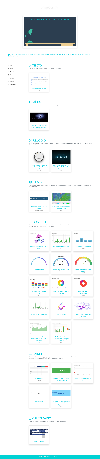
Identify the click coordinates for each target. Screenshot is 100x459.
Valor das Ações (61, 314)
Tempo (11, 75)
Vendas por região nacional (61, 246)
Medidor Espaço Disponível (61, 269)
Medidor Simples (39, 269)
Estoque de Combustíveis (83, 246)
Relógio (11, 72)
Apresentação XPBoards (39, 88)
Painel (11, 81)
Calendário (12, 84)
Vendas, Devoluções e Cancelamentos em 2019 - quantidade (38, 338)
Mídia (10, 68)
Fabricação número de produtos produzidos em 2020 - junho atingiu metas (61, 403)
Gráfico (11, 78)
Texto (10, 65)
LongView (58, 456)
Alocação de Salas (39, 441)
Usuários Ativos (38, 401)
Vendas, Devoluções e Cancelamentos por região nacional (61, 338)
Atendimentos (39, 378)
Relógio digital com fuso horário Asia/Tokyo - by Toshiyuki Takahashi (61, 167)
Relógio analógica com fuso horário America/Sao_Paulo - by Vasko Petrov (39, 167)
